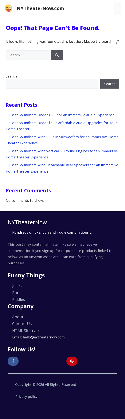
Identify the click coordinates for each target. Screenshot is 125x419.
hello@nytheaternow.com (44, 337)
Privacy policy (26, 396)
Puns (16, 292)
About (17, 316)
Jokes (17, 285)
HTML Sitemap (25, 330)
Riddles (18, 299)
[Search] (57, 55)
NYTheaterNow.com (40, 8)
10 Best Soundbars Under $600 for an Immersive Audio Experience (60, 115)
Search (11, 76)
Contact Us (22, 323)
